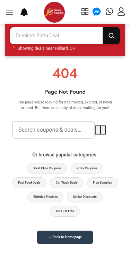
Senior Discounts (84, 197)
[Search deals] (53, 130)
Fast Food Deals (29, 182)
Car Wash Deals (67, 182)
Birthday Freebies (45, 197)
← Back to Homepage (65, 237)
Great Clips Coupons (47, 168)
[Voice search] (103, 129)
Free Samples (102, 182)
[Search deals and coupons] (56, 35)
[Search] (111, 35)
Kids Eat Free (65, 211)
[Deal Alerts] (21, 12)
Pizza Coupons (87, 168)
